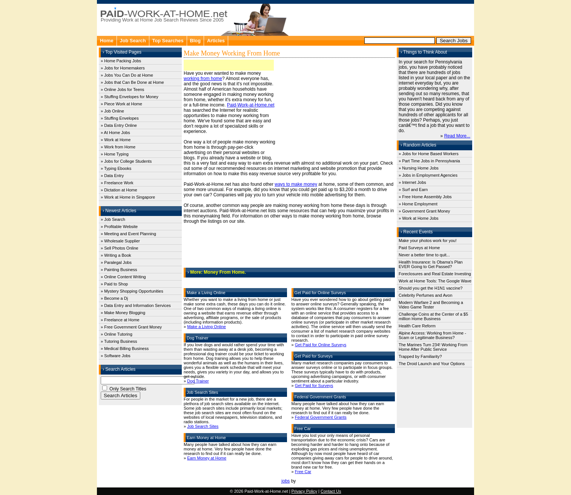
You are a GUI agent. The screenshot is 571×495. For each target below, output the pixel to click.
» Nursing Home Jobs (419, 168)
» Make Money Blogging (123, 312)
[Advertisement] (382, 19)
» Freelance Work (117, 182)
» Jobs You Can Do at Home (127, 75)
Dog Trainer (198, 381)
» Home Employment (418, 204)
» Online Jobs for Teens (122, 89)
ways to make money (296, 184)
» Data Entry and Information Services (136, 305)
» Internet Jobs (412, 182)
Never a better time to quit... (424, 255)
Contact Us (331, 491)
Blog (195, 40)
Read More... (457, 136)
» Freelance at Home (120, 320)
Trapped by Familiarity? (420, 356)
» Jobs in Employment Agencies (428, 175)
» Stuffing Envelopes (120, 118)
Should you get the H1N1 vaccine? (430, 288)
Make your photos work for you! (427, 240)
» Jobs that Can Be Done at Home (132, 82)
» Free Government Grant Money (131, 327)
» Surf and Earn (413, 189)
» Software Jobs (115, 355)
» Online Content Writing (123, 276)
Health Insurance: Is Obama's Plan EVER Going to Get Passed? (431, 264)
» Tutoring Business (119, 341)
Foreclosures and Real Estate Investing (435, 273)
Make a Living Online (206, 326)
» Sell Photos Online (119, 248)
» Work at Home (115, 139)
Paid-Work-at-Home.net (251, 105)
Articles (216, 40)
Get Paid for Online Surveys (320, 344)
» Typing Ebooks (116, 168)
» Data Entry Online (119, 125)
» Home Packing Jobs (121, 61)
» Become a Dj (114, 298)
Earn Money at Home (206, 458)
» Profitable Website (119, 226)
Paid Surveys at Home (419, 247)
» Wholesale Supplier (120, 241)
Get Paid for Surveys (314, 385)
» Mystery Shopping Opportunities (132, 291)
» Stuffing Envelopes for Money (129, 96)
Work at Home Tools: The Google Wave (435, 281)
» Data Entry (112, 175)
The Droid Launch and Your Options (432, 363)
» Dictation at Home (119, 190)
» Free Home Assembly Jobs (425, 196)
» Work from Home (118, 147)
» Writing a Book (116, 255)
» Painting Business (119, 269)
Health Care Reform (417, 326)
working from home (203, 78)
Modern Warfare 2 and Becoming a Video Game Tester (431, 304)
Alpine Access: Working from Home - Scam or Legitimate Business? (432, 335)
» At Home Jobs (115, 132)
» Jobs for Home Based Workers (429, 153)
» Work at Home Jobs (419, 218)
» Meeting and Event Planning (128, 233)
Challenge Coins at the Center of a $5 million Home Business (433, 316)
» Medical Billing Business (125, 348)
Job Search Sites (202, 426)
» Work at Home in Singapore (128, 197)
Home (107, 40)
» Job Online (112, 111)
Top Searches (168, 40)
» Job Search (113, 219)
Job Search (133, 40)
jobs (285, 481)
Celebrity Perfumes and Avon (425, 295)
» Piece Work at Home (121, 104)
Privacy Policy (304, 491)
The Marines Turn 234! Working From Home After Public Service (433, 347)
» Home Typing (115, 154)
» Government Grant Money (424, 211)
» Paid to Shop (114, 284)
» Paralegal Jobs (116, 262)
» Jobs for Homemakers (123, 68)
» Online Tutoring (116, 334)
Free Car (303, 471)
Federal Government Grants (321, 417)
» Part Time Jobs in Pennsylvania (429, 161)
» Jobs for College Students (126, 161)
